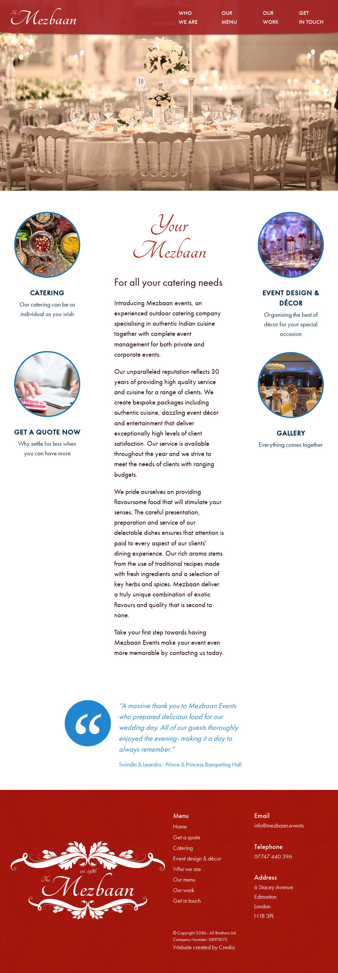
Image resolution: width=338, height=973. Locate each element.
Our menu (184, 879)
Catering (47, 293)
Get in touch (187, 900)
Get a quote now (47, 432)
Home (180, 826)
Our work (183, 890)
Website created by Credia (204, 947)
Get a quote (186, 837)
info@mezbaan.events (279, 825)
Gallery (291, 433)
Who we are (187, 869)
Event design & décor (197, 858)
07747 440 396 (273, 856)
